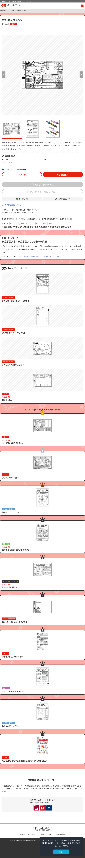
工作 (13, 11)
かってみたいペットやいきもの (14, 333)
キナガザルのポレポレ (10, 581)
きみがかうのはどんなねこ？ (13, 365)
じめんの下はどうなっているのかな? (16, 300)
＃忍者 (44, 223)
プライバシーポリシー (47, 835)
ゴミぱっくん (7, 399)
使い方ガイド (23, 199)
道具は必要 (68, 219)
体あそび (6, 688)
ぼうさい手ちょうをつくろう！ (13, 656)
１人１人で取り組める (20, 219)
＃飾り (51, 223)
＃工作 (38, 223)
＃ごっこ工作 (14, 223)
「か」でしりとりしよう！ (10, 512)
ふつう (38, 219)
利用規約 (23, 835)
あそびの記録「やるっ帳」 (15, 205)
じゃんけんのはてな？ (10, 587)
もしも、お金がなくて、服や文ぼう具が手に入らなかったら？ (25, 760)
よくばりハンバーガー (10, 477)
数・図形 (6, 544)
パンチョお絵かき (9, 619)
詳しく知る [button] (63, 846)
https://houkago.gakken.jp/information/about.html (39, 256)
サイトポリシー (33, 835)
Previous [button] (3, 74)
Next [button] (81, 74)
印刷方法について (64, 199)
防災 (5, 653)
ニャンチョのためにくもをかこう (14, 622)
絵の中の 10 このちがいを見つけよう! (16, 549)
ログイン (22, 174)
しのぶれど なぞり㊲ (10, 726)
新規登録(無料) (63, 174)
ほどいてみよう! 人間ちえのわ (13, 691)
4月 (57, 219)
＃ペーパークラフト (27, 223)
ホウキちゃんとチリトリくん (12, 443)
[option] (42, 75)
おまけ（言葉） (8, 509)
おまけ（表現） (8, 297)
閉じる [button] (61, 852)
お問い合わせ (60, 835)
